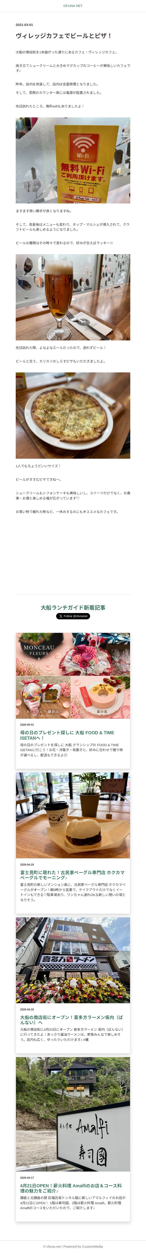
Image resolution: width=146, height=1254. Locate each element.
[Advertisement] (73, 559)
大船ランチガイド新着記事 (73, 608)
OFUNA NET (73, 6)
